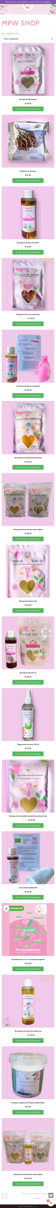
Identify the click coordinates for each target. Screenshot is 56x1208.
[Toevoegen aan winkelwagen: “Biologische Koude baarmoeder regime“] (28, 539)
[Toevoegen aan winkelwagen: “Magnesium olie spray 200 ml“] (28, 753)
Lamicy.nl (34, 1206)
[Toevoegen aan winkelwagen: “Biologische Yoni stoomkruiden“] (28, 323)
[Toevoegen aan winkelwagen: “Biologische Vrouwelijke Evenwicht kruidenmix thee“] (28, 825)
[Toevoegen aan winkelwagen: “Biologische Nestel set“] (28, 682)
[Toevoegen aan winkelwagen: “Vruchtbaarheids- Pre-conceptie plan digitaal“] (28, 969)
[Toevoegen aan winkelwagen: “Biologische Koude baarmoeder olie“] (28, 1040)
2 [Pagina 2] (10, 1196)
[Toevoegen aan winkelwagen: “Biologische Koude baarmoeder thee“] (28, 467)
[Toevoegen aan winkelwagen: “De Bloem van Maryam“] (28, 180)
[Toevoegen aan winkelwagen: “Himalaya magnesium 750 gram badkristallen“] (28, 1112)
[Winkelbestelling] (28, 39)
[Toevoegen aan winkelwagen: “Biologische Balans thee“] (28, 610)
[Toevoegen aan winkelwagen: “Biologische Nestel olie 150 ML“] (28, 252)
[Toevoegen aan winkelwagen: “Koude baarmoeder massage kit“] (28, 395)
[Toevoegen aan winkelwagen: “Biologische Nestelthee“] (28, 109)
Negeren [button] (47, 2)
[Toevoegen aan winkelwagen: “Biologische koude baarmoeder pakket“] (28, 1183)
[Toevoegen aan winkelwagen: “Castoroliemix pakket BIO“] (28, 897)
